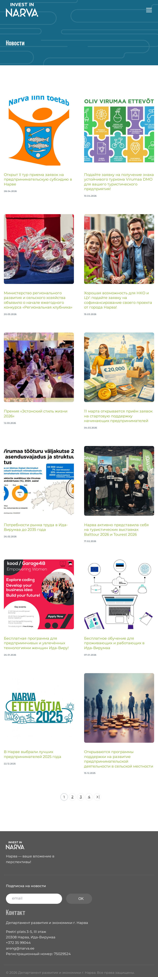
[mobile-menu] (145, 10)
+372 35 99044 (18, 943)
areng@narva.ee (20, 948)
